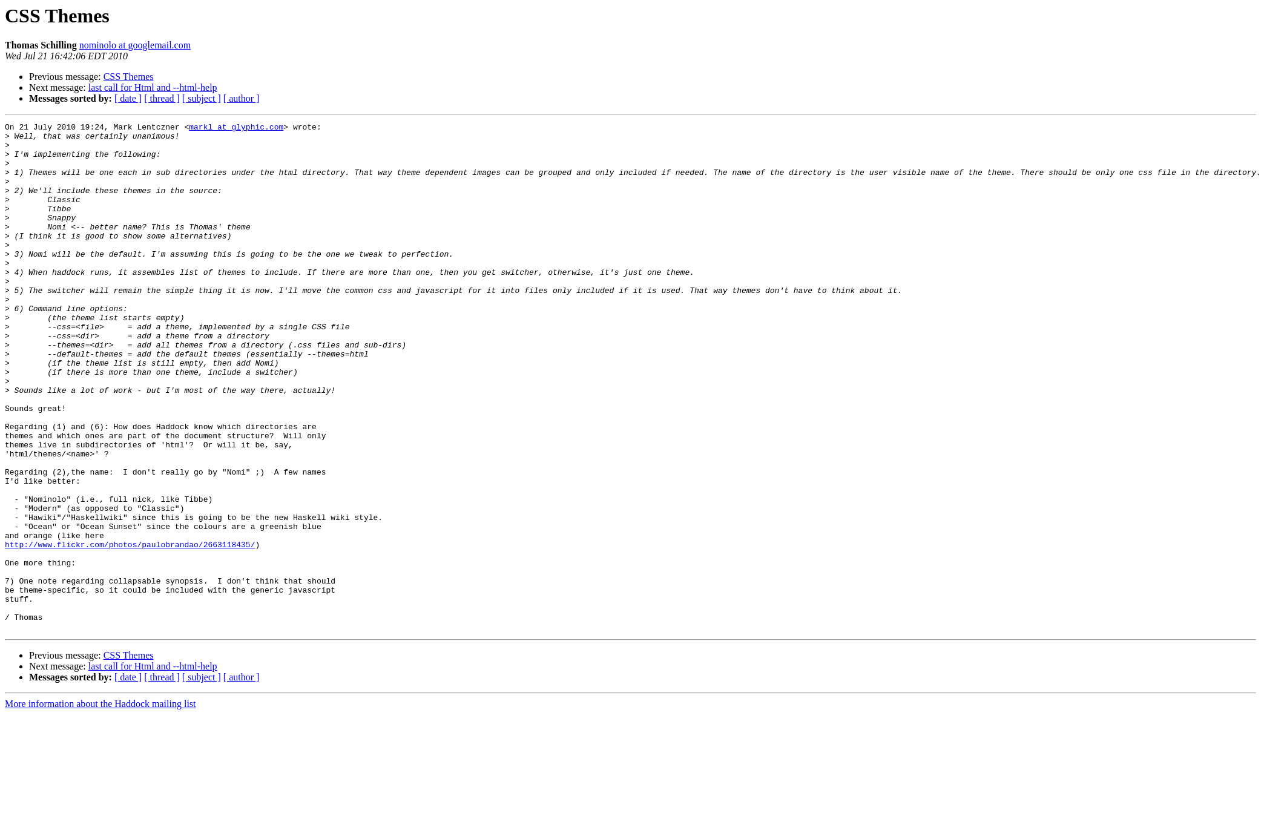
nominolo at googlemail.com (135, 45)
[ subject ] (201, 98)
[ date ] (128, 98)
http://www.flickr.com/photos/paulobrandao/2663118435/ (130, 629)
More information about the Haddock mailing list (100, 805)
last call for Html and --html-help (152, 87)
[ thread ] (162, 98)
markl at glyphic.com (236, 128)
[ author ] (241, 98)
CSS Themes (129, 76)
